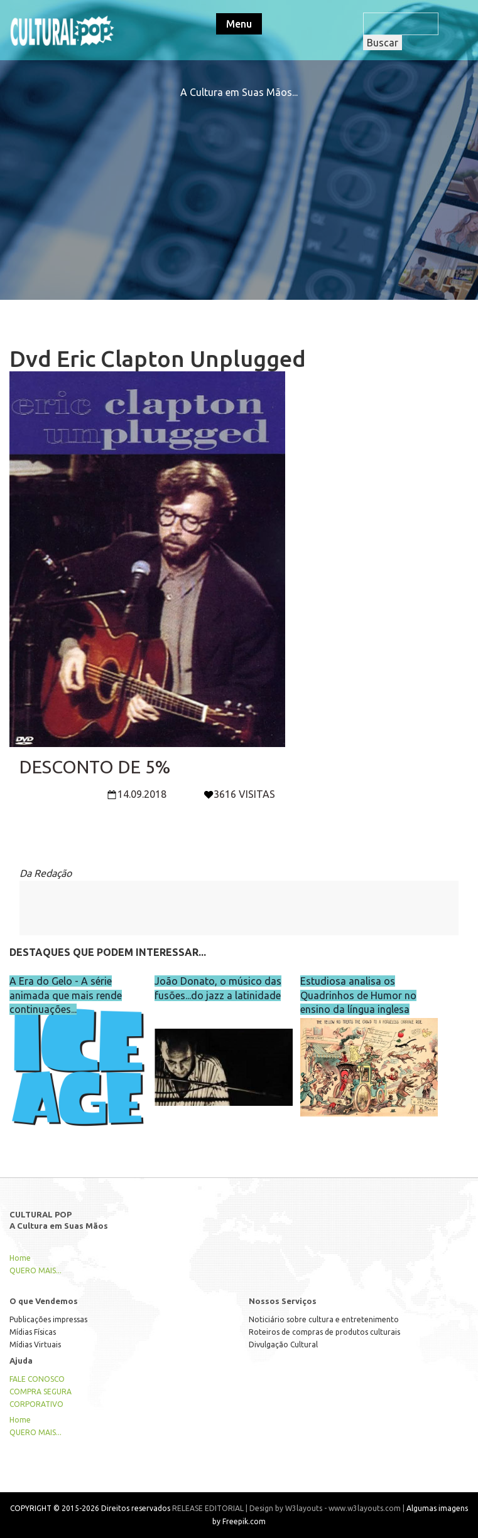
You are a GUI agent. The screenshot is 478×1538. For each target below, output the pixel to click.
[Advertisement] (239, 187)
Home (20, 1258)
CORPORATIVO (36, 1404)
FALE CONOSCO (37, 1379)
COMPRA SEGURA (40, 1391)
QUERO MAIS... (35, 1270)
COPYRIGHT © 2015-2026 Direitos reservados (90, 1508)
